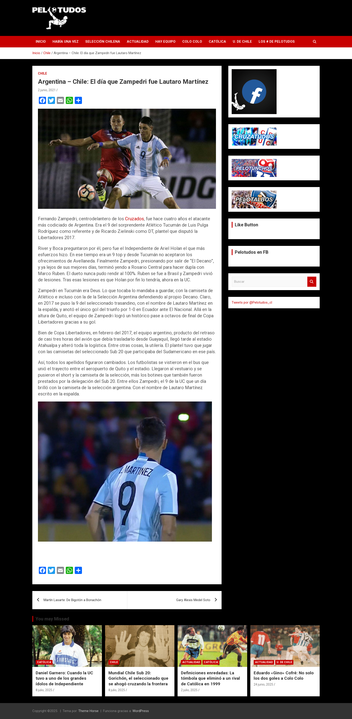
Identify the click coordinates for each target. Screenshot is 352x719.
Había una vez (66, 42)
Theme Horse (88, 711)
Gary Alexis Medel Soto (193, 600)
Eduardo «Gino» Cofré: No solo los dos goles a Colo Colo (284, 675)
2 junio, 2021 (47, 90)
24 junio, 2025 (263, 684)
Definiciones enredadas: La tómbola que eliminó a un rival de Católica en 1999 (210, 678)
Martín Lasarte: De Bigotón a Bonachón (72, 600)
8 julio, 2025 (44, 690)
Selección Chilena (102, 42)
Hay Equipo (165, 42)
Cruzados (134, 218)
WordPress (140, 711)
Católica (217, 42)
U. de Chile (242, 42)
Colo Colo (192, 42)
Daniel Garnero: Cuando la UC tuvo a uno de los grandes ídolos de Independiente (64, 678)
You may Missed (52, 619)
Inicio (41, 42)
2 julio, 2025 (189, 690)
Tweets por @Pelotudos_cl (252, 302)
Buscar (311, 282)
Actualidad (138, 42)
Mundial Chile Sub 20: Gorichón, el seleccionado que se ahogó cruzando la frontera (138, 678)
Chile (42, 73)
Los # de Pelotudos (277, 42)
